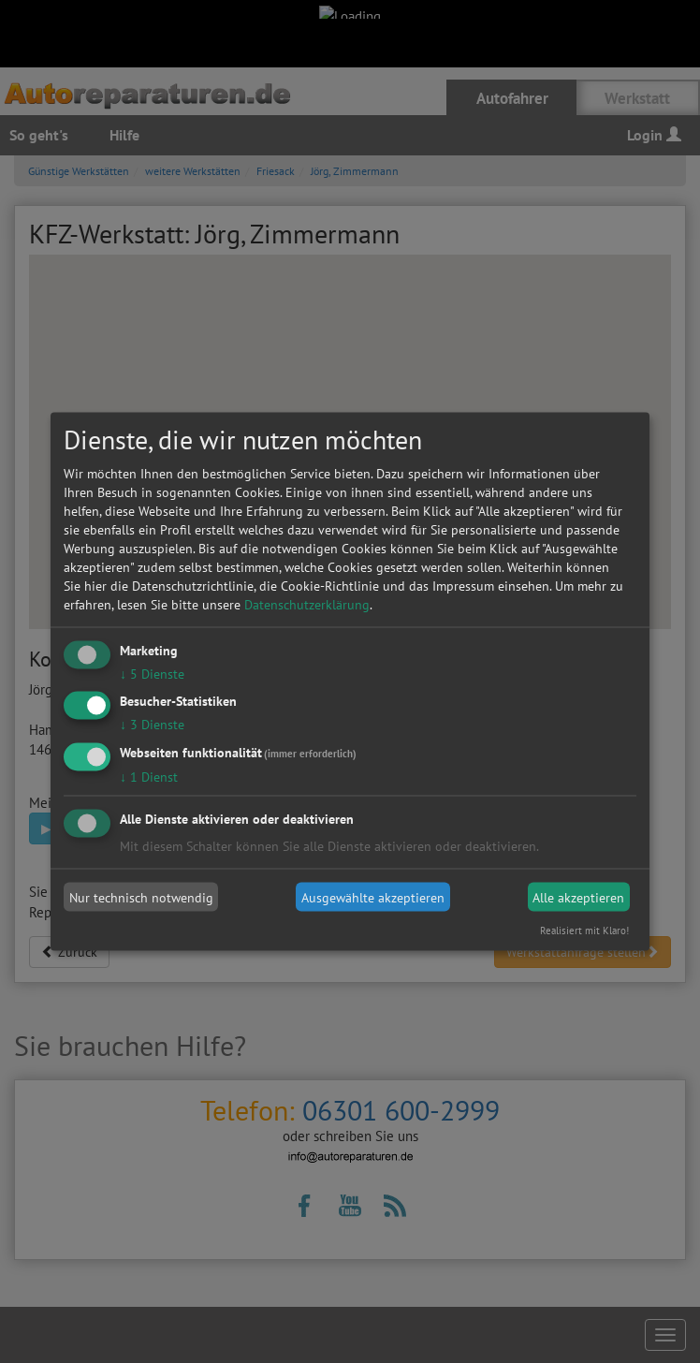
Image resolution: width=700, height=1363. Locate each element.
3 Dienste (152, 724)
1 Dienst (149, 777)
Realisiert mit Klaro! (584, 930)
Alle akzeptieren (578, 896)
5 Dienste (152, 673)
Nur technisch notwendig (141, 896)
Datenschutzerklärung (307, 603)
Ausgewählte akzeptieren (373, 896)
